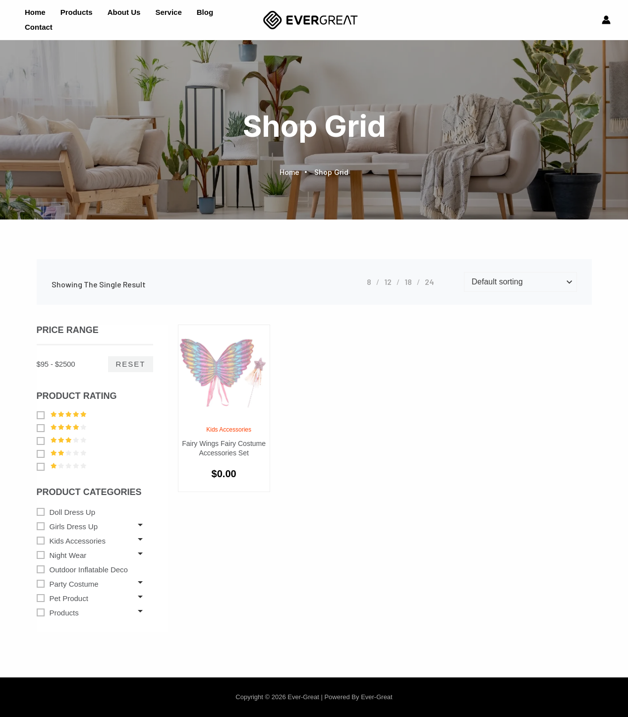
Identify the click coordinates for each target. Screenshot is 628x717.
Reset (130, 364)
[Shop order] (520, 282)
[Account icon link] (606, 19)
